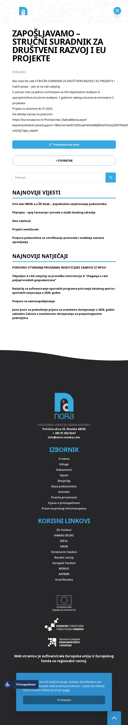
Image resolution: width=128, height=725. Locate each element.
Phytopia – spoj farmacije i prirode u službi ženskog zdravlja (53, 212)
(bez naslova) (21, 221)
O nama (64, 459)
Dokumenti (64, 470)
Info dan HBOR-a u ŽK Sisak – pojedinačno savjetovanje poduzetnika (59, 204)
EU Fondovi (64, 530)
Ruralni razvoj (64, 557)
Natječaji (64, 481)
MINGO (64, 568)
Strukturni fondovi (64, 552)
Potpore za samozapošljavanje (33, 301)
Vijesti (64, 475)
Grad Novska (64, 579)
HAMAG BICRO (64, 535)
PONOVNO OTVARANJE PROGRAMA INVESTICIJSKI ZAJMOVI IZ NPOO (59, 267)
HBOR (64, 546)
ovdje (66, 690)
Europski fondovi (64, 563)
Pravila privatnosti (64, 497)
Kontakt (64, 492)
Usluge (64, 464)
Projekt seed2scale (25, 229)
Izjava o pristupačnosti (64, 503)
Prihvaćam (64, 700)
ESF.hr (64, 541)
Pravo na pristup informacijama (64, 508)
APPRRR (64, 574)
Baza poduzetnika (64, 486)
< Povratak (64, 161)
